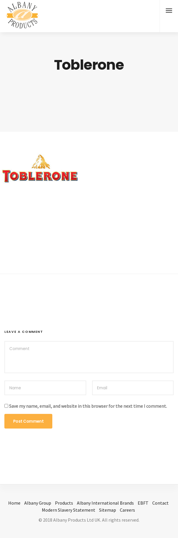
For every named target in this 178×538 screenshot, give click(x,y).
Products (64, 503)
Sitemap (107, 510)
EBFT (143, 503)
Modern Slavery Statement (68, 510)
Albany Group (37, 503)
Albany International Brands (105, 503)
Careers (127, 510)
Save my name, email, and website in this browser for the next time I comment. (88, 406)
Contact (160, 503)
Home (14, 503)
